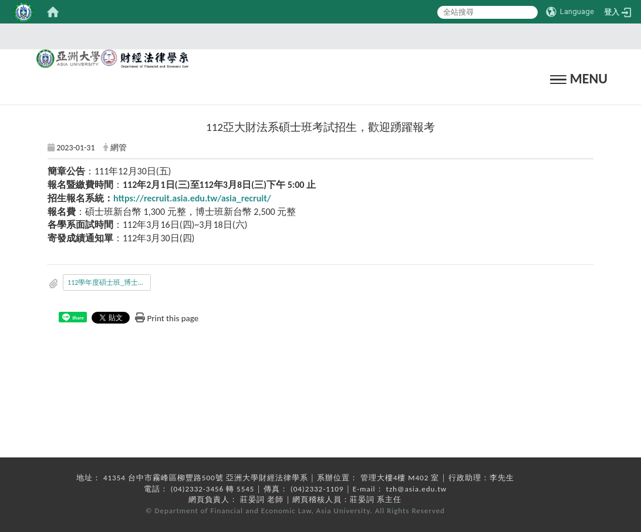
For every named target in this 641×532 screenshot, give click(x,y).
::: (317, 36)
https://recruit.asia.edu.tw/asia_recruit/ (192, 198)
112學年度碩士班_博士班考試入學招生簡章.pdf (109, 282)
